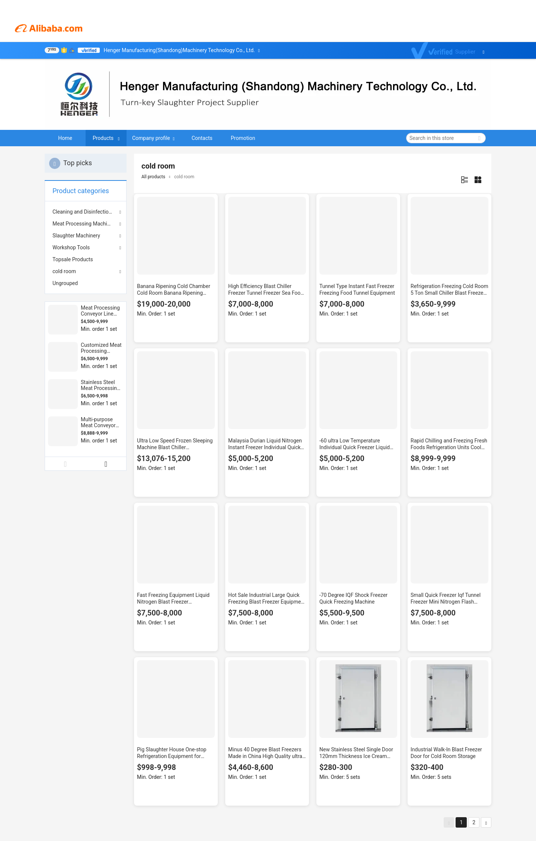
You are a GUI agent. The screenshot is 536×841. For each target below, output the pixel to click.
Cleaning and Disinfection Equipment (85, 212)
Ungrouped (65, 283)
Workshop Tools (71, 247)
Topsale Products (72, 259)
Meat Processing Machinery (84, 224)
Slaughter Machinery (76, 236)
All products (153, 176)
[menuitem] (85, 259)
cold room (64, 271)
